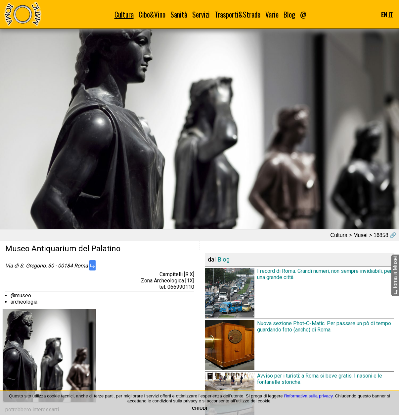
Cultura (124, 14)
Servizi (201, 14)
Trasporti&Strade (237, 14)
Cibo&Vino (152, 14)
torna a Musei (395, 275)
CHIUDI (199, 408)
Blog (289, 14)
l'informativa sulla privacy (308, 395)
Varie (272, 14)
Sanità (178, 14)
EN (384, 14)
